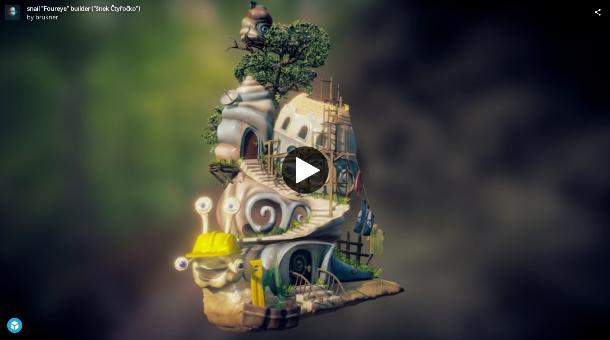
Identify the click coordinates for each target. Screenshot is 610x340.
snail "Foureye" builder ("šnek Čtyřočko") (83, 8)
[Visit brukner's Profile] (12, 12)
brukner (46, 17)
